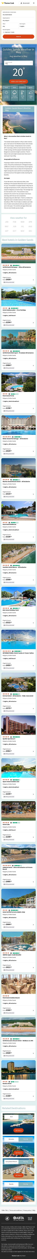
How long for (22, 23)
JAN (6, 222)
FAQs (33, 1210)
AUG (30, 226)
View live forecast (18, 81)
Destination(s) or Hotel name (9, 12)
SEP (6, 231)
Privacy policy (27, 1210)
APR (30, 222)
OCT (14, 231)
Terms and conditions (15, 1210)
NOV (22, 231)
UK (20, 1255)
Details (18, 1130)
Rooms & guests (6, 29)
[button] (18, 63)
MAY (6, 226)
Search (18, 36)
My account (25, 3)
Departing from (6, 18)
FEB (14, 222)
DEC (30, 231)
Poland (23, 1255)
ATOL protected (9, 282)
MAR (22, 222)
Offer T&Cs (5, 1210)
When (4, 23)
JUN (14, 226)
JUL (22, 226)
